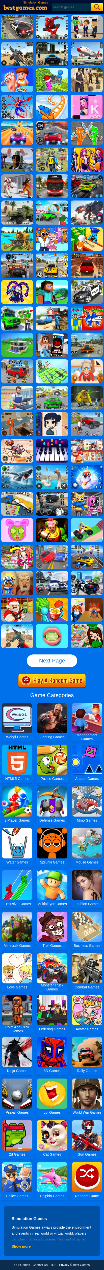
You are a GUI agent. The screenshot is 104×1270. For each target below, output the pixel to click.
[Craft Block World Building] (17, 335)
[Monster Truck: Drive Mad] (87, 520)
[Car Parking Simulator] (17, 361)
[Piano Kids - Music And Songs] (52, 440)
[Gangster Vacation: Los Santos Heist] (17, 308)
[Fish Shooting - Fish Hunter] (17, 467)
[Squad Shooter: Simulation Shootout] (17, 43)
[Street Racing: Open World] (87, 335)
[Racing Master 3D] (17, 123)
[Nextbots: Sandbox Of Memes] (17, 149)
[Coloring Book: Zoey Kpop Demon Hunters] (52, 414)
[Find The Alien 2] (87, 17)
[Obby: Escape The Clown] (17, 176)
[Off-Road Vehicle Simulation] (87, 414)
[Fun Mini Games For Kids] (52, 229)
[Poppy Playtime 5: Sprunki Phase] (17, 282)
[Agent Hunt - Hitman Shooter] (87, 70)
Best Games (81, 1265)
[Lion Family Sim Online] (17, 229)
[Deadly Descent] (52, 546)
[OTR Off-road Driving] (87, 255)
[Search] (71, 7)
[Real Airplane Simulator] (87, 43)
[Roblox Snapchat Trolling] (52, 335)
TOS (53, 1265)
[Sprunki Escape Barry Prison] (87, 493)
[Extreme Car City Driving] (52, 387)
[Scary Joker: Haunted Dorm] (52, 520)
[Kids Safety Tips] (17, 70)
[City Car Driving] (17, 255)
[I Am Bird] (87, 467)
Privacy (64, 1265)
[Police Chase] (17, 17)
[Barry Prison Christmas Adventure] (17, 599)
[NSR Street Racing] (87, 176)
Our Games (22, 1265)
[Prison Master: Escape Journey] (17, 414)
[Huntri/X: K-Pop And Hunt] (87, 149)
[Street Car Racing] (52, 123)
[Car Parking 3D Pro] (17, 493)
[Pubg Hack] (52, 149)
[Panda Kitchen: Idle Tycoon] (52, 599)
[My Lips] (52, 626)
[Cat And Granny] (87, 361)
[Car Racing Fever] (52, 573)
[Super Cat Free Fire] (17, 626)
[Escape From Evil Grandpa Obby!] (17, 573)
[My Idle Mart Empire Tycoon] (52, 70)
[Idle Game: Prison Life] (87, 229)
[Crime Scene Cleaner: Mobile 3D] (87, 387)
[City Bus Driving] (52, 176)
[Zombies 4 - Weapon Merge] (52, 361)
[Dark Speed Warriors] (52, 202)
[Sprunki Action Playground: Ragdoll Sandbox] (87, 123)
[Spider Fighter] (52, 17)
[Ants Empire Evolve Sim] (17, 440)
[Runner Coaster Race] (52, 96)
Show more (21, 1246)
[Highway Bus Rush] (52, 493)
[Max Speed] (87, 546)
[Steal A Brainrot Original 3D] (87, 308)
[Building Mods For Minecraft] (52, 282)
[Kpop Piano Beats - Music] (87, 96)
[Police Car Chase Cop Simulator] (87, 282)
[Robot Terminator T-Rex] (87, 202)
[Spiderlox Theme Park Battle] (17, 96)
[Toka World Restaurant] (87, 626)
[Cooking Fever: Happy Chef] (87, 440)
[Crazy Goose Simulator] (52, 467)
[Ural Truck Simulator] (17, 202)
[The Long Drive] (52, 255)
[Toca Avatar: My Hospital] (17, 546)
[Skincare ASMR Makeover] (17, 520)
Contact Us (40, 1265)
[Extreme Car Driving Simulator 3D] (52, 43)
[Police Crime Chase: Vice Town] (87, 573)
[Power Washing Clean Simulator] (52, 308)
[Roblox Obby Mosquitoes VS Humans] (87, 599)
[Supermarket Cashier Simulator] (17, 387)
